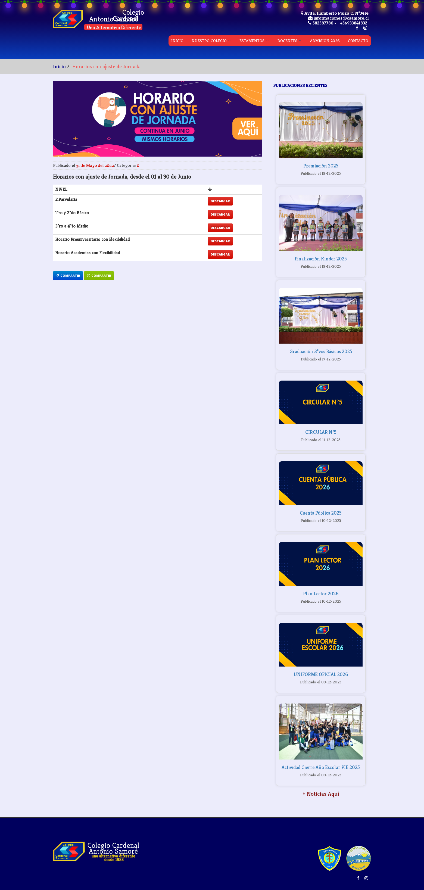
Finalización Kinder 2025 (321, 259)
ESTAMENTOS (251, 40)
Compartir (68, 275)
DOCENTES (287, 40)
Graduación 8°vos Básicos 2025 (320, 351)
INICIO (177, 40)
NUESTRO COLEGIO (209, 40)
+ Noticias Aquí (321, 793)
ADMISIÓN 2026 (325, 40)
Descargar (220, 201)
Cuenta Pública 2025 (321, 513)
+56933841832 (353, 23)
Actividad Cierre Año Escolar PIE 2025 (321, 767)
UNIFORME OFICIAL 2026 (321, 674)
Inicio (59, 66)
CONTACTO (358, 40)
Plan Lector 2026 (320, 593)
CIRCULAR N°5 (320, 432)
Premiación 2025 (320, 166)
